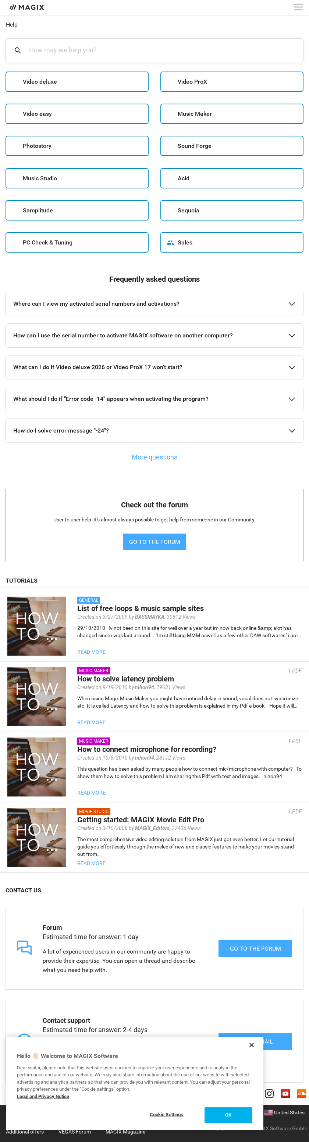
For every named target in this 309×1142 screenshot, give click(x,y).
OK (228, 1115)
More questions (154, 457)
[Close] (252, 1045)
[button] (154, 304)
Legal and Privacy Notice (43, 1096)
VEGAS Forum (74, 1132)
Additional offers (25, 1132)
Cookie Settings (167, 1114)
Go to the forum (255, 948)
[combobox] (158, 50)
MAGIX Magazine (125, 1132)
